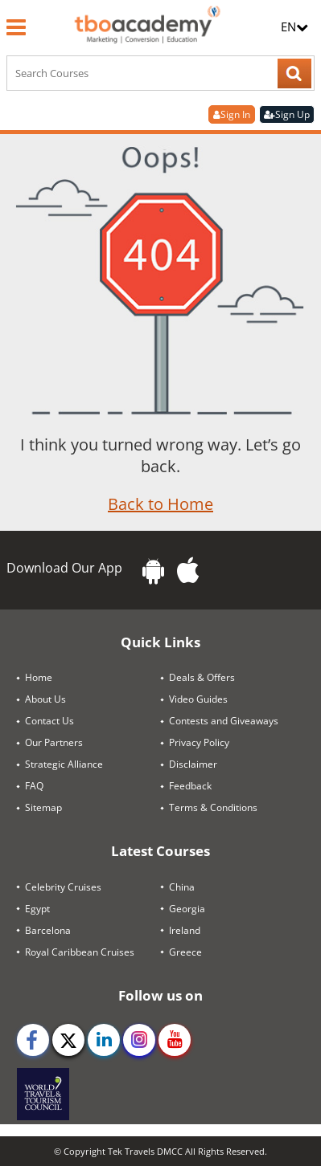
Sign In (231, 114)
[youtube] (174, 1040)
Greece (185, 952)
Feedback (190, 786)
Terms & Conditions (213, 807)
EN (294, 26)
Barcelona (48, 930)
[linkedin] (104, 1040)
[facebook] (33, 1040)
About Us (45, 699)
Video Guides (198, 699)
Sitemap (43, 807)
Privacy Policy (199, 742)
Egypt (37, 908)
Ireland (184, 930)
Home (38, 677)
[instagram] (139, 1040)
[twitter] (68, 1040)
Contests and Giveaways (223, 721)
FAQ (34, 786)
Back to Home (160, 504)
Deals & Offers (202, 677)
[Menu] (16, 27)
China (182, 887)
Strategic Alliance (64, 764)
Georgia (187, 908)
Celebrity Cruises (63, 887)
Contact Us (49, 721)
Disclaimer (193, 764)
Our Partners (54, 742)
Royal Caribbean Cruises (79, 952)
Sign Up (287, 114)
